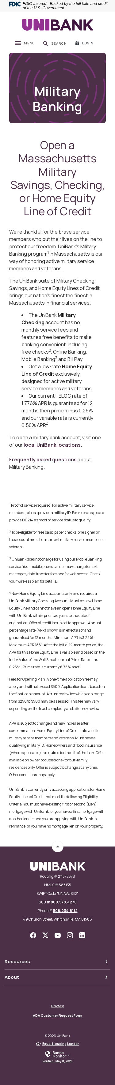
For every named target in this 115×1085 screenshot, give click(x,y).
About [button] (12, 977)
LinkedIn (82, 935)
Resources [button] (17, 961)
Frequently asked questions (43, 459)
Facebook (33, 935)
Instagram (70, 935)
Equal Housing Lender (60, 1043)
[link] (58, 1056)
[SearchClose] (55, 43)
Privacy (57, 1006)
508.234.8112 (65, 910)
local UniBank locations (52, 444)
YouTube (58, 935)
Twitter (45, 935)
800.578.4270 (64, 902)
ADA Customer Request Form (57, 1015)
